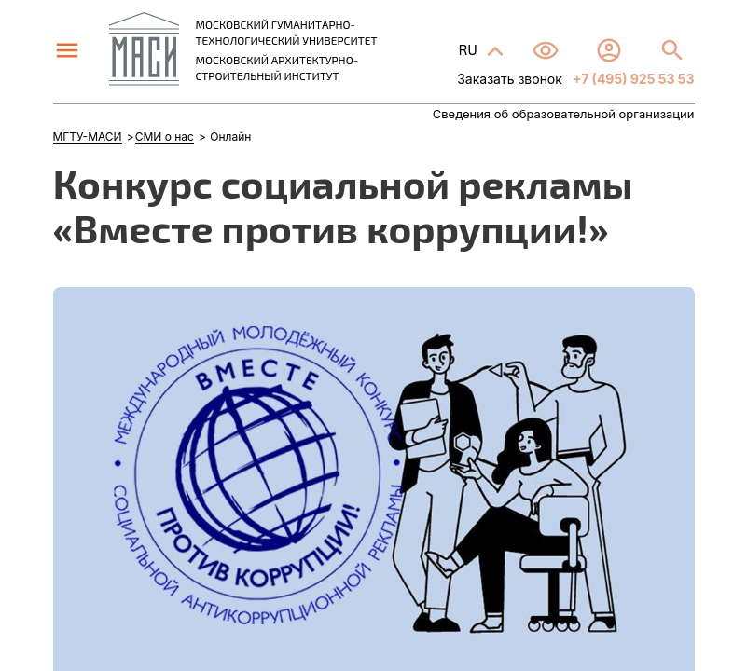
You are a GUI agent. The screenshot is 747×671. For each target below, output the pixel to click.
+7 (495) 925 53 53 (632, 79)
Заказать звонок (509, 79)
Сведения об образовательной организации (564, 114)
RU (469, 49)
